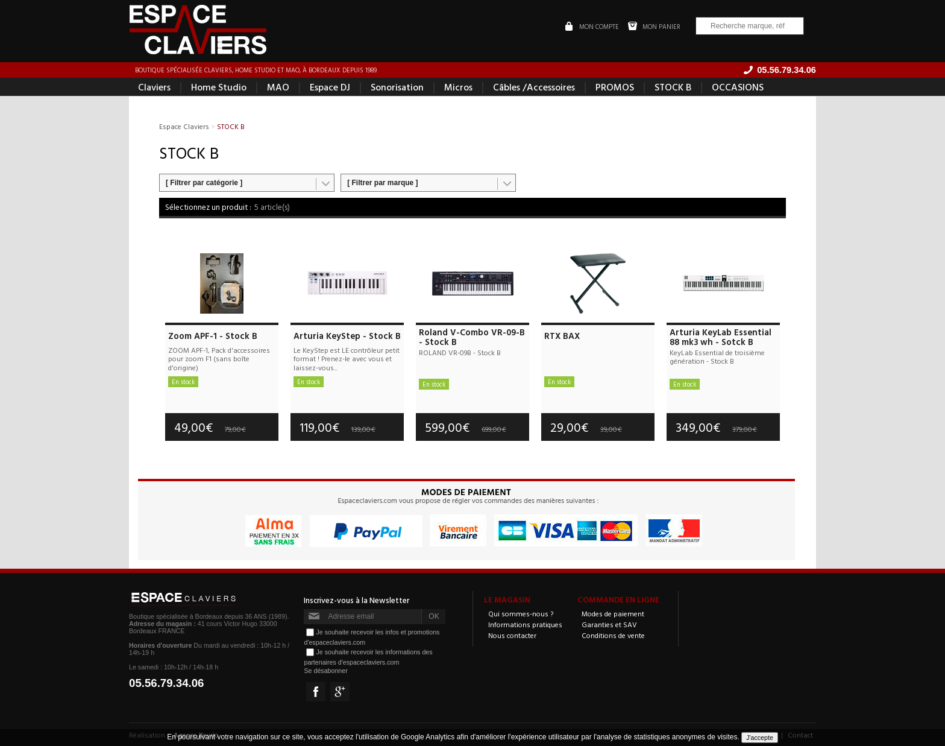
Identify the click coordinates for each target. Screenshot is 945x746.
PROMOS (614, 87)
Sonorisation (397, 87)
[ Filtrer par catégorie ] (204, 183)
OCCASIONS (738, 87)
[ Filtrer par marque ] (382, 183)
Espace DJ (330, 87)
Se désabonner (325, 670)
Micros (458, 87)
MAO (278, 87)
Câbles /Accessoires (534, 87)
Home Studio (218, 87)
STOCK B (673, 87)
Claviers (154, 87)
